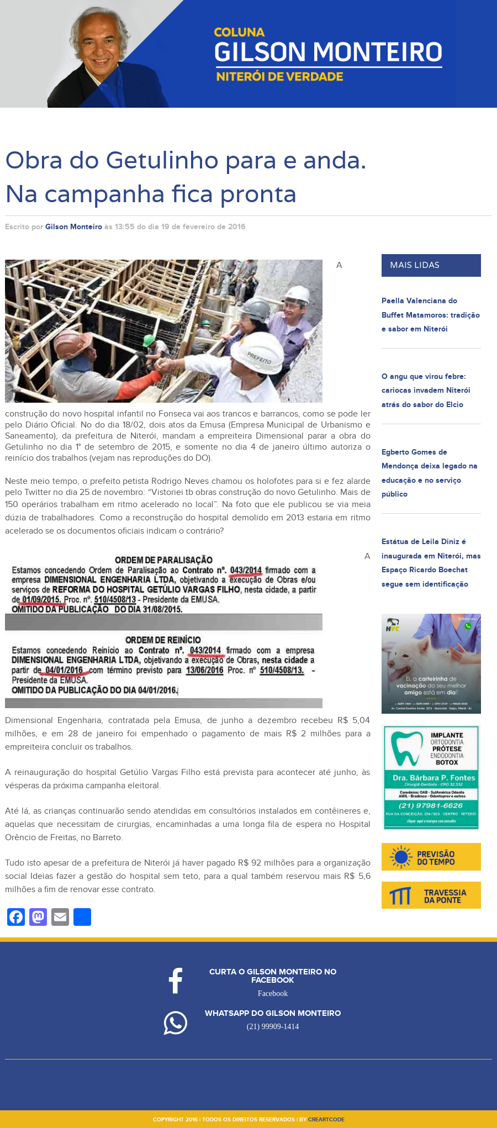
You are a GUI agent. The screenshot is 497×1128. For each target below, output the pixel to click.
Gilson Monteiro (73, 226)
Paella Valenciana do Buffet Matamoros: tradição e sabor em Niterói (431, 315)
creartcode (326, 1119)
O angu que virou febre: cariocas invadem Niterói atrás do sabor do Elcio (426, 390)
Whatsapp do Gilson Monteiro (273, 1013)
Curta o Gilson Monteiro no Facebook (272, 976)
